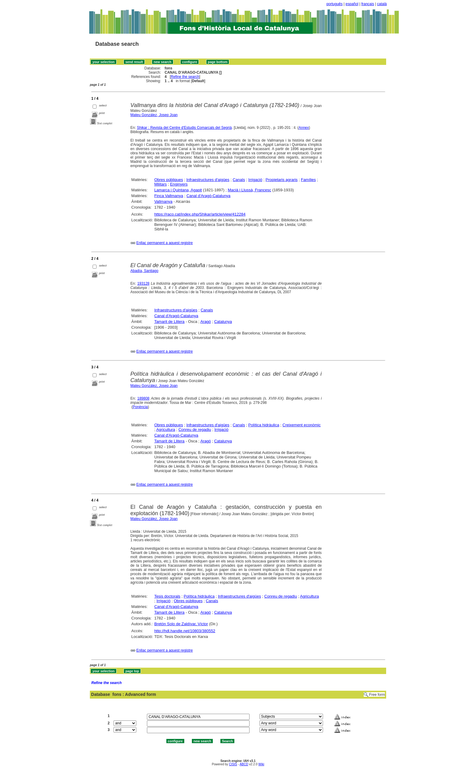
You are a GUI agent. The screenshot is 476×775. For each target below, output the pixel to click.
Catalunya (223, 321)
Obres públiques (168, 179)
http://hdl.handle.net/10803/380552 (184, 631)
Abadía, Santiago (144, 271)
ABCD (244, 764)
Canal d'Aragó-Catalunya (208, 195)
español (351, 4)
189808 (143, 398)
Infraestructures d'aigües (207, 179)
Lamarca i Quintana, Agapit (178, 190)
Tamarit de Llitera (169, 321)
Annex (304, 128)
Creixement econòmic (302, 425)
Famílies (308, 179)
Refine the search (185, 77)
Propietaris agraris (282, 179)
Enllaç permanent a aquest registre (164, 243)
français (367, 4)
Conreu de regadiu (194, 429)
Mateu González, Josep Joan (154, 115)
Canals (239, 179)
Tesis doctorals (167, 596)
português (334, 4)
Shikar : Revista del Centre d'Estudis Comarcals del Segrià (184, 128)
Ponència (140, 407)
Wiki (261, 764)
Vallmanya (163, 201)
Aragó (205, 321)
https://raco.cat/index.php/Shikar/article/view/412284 (200, 214)
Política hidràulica (263, 425)
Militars (160, 184)
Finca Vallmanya (168, 195)
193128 (143, 283)
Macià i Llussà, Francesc (249, 190)
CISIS (233, 764)
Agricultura (165, 429)
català (382, 4)
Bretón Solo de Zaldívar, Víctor (181, 624)
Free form (377, 695)
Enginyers (179, 184)
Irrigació (255, 179)
